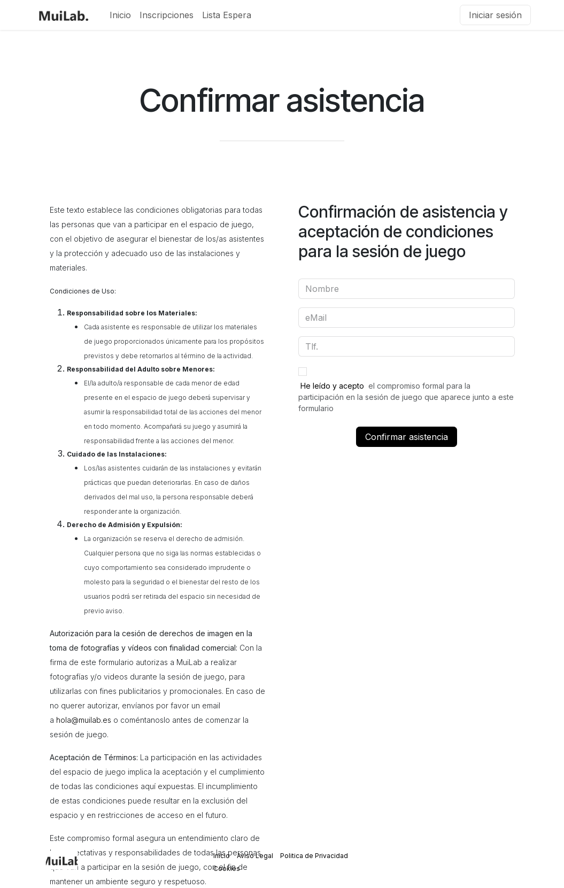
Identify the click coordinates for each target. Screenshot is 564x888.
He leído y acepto (332, 385)
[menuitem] (120, 15)
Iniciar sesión (495, 15)
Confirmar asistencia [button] (406, 436)
